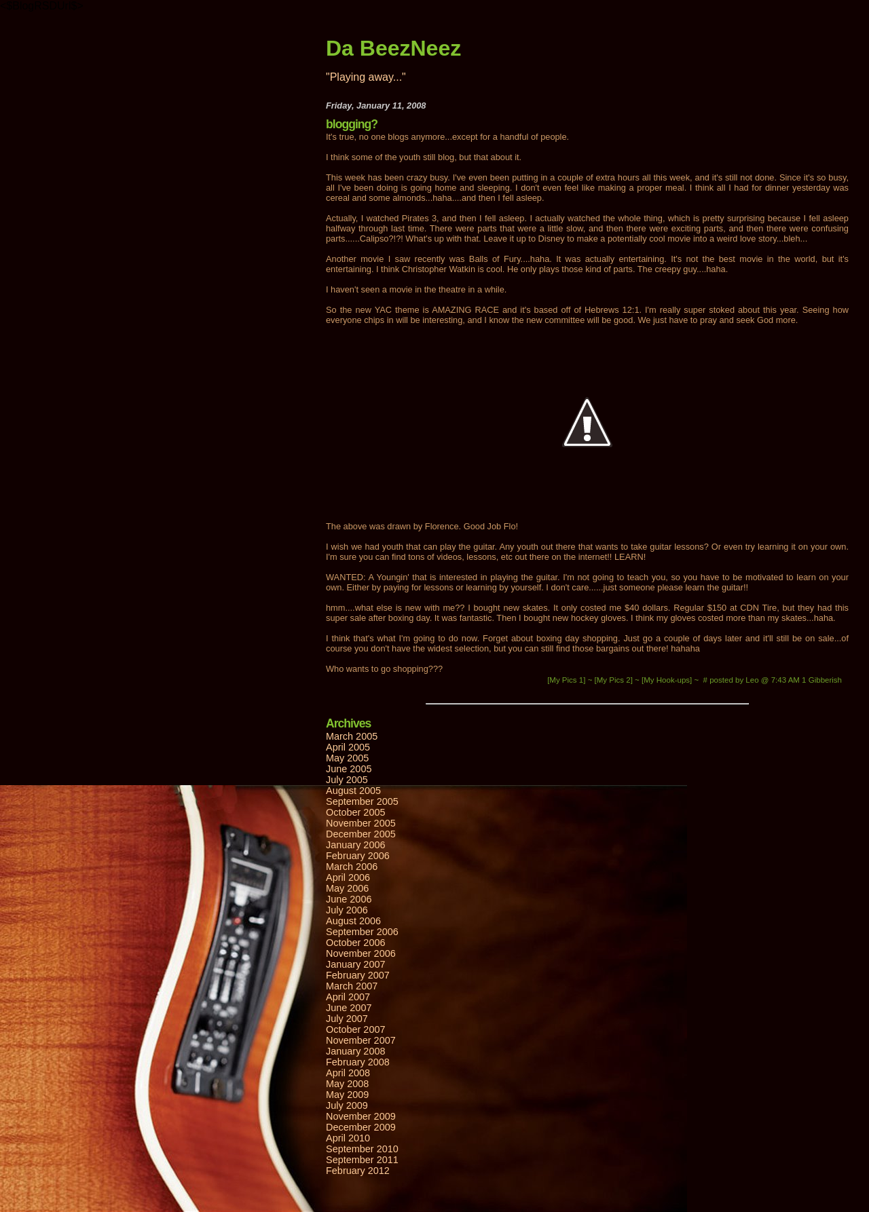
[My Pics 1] (567, 680)
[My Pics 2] (615, 680)
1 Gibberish (822, 680)
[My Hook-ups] (668, 680)
